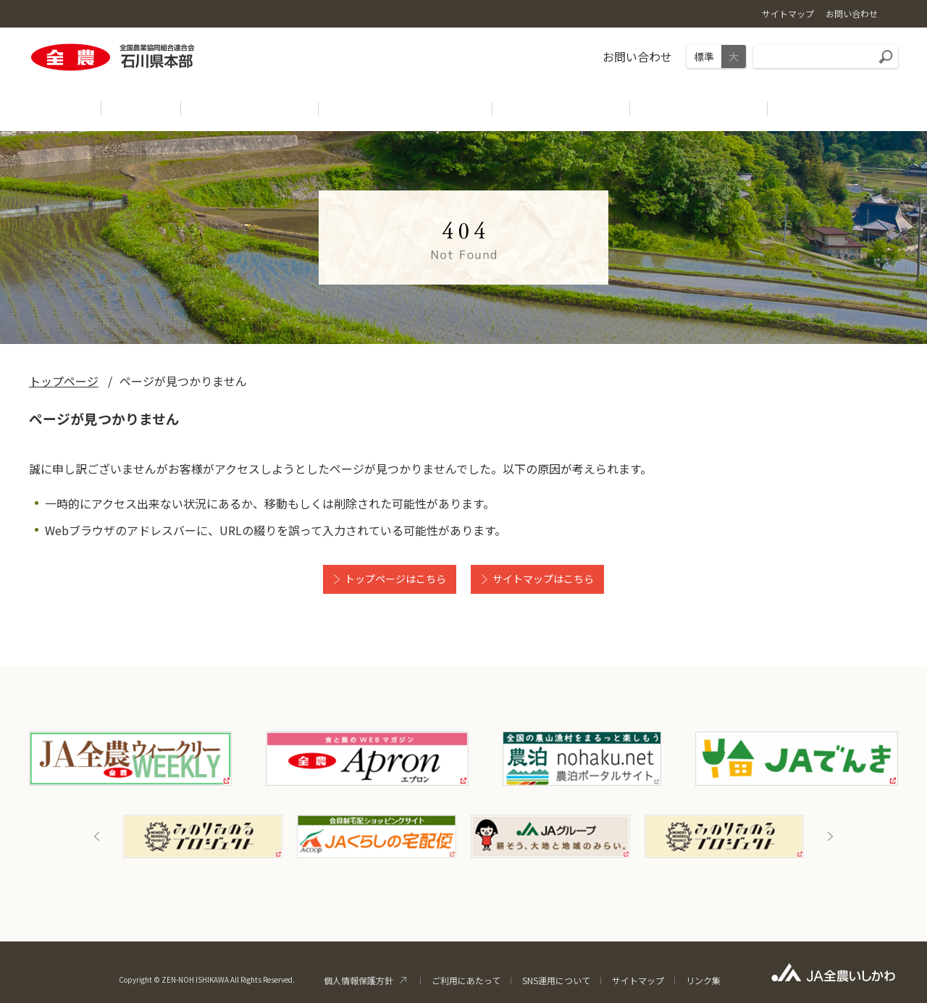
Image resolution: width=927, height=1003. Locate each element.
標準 (704, 56)
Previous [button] (97, 836)
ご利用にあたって (466, 980)
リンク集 (703, 980)
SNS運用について (556, 980)
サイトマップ (638, 980)
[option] (203, 836)
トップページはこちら (395, 578)
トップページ (63, 381)
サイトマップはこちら (543, 578)
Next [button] (829, 836)
